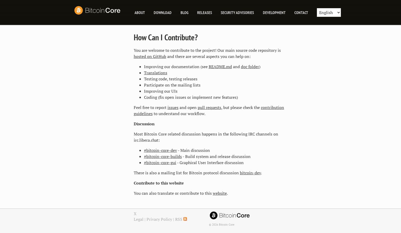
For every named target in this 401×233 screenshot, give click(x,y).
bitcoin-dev (250, 173)
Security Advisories (237, 12)
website (220, 193)
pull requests (209, 107)
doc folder (250, 66)
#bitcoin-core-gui (160, 162)
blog (184, 12)
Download (163, 12)
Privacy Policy (159, 219)
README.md (220, 66)
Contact (301, 12)
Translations (155, 73)
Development (274, 12)
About (140, 12)
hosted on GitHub (150, 56)
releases (204, 12)
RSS (181, 219)
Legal (138, 219)
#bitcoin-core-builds (163, 156)
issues (173, 107)
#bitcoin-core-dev (160, 150)
